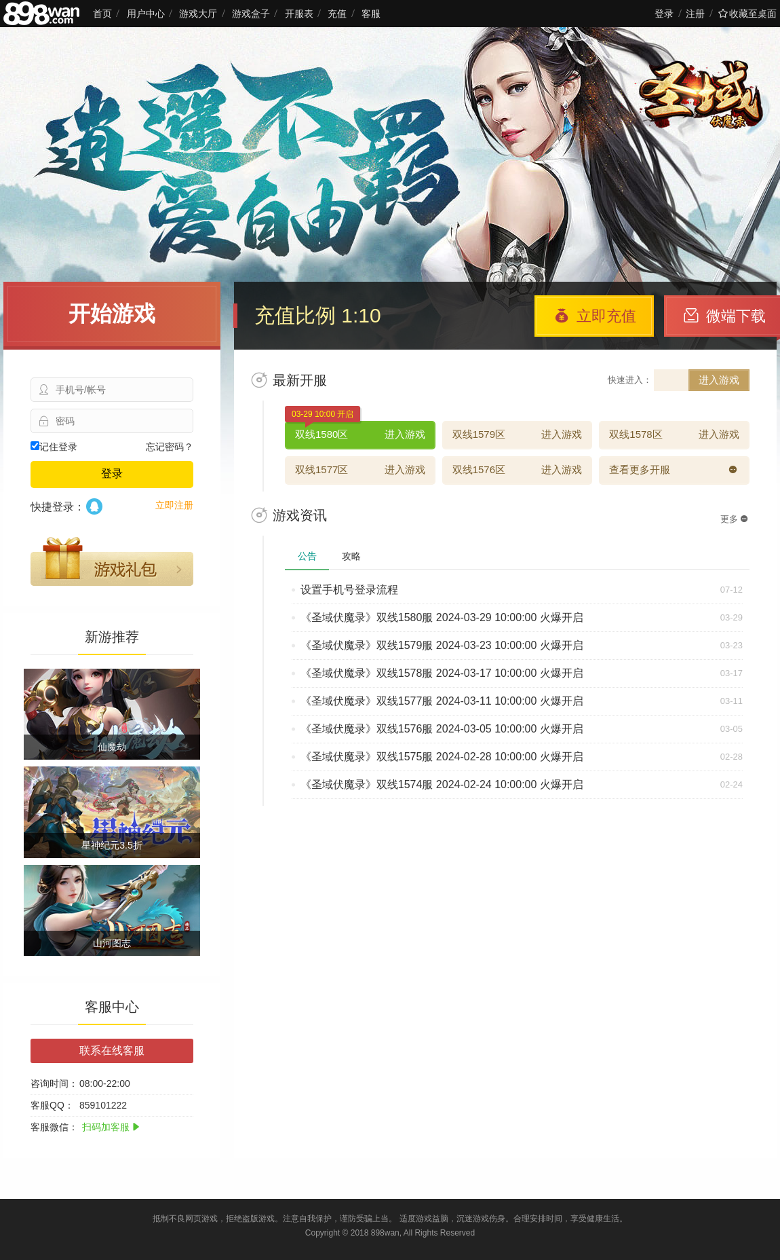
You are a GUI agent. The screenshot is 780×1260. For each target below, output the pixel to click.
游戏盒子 (251, 13)
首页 (102, 13)
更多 (734, 519)
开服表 (299, 13)
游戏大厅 (198, 13)
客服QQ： (52, 1105)
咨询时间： (54, 1083)
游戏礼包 (112, 561)
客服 (371, 13)
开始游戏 (112, 313)
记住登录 (54, 446)
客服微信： (54, 1127)
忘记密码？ (169, 446)
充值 (337, 13)
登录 (664, 13)
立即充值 (595, 316)
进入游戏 (719, 380)
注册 (695, 13)
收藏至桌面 (747, 13)
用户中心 (146, 13)
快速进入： (630, 380)
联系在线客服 (111, 1050)
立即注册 (174, 505)
